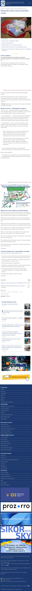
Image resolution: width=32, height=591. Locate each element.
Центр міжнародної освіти (6, 432)
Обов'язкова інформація (12, 560)
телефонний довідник (12, 569)
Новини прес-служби (5, 294)
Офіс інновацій (4, 418)
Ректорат (2, 389)
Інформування (3, 291)
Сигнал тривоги (5, 38)
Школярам (3, 455)
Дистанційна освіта (4, 424)
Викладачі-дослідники (5, 474)
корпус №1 (10, 64)
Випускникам (3, 465)
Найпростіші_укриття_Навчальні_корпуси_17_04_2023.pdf (13, 285)
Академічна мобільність (5, 426)
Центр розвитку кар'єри (5, 416)
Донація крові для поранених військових (10, 304)
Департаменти (3, 393)
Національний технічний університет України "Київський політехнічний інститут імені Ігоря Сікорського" (15, 3)
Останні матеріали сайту (9, 302)
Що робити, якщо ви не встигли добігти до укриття (12, 44)
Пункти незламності (6, 579)
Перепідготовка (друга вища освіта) (8, 428)
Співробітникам (4, 468)
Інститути (3, 395)
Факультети (3, 397)
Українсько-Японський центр (6, 414)
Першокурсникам (4, 461)
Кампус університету (5, 293)
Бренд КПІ (20, 560)
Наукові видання (4, 439)
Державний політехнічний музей (7, 406)
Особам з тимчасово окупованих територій (9, 459)
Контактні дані (4, 560)
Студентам (3, 463)
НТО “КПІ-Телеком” (5, 408)
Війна (2, 480)
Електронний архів (4, 445)
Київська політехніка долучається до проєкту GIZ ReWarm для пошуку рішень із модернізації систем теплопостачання (12, 347)
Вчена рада (3, 391)
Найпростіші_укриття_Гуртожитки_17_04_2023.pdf (11, 282)
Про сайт (24, 560)
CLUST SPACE (4, 482)
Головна (2, 8)
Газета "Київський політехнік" (7, 447)
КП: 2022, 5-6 (3, 290)
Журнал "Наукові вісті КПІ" (6, 449)
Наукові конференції (5, 441)
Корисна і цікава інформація (13, 291)
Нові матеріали (7, 562)
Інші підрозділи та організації (7, 402)
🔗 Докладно (3, 248)
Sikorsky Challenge (4, 472)
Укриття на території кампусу (7, 42)
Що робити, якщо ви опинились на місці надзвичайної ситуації (14, 46)
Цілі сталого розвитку (5, 484)
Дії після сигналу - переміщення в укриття (10, 40)
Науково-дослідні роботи (6, 443)
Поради (21, 291)
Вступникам (3, 457)
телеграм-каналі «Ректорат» (20, 581)
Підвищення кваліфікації (6, 430)
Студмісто (3, 412)
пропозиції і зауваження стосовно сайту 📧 (20, 585)
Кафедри (2, 399)
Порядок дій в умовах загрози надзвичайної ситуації (12, 578)
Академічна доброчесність (6, 476)
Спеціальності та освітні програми (8, 478)
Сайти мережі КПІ (4, 437)
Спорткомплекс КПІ (5, 410)
